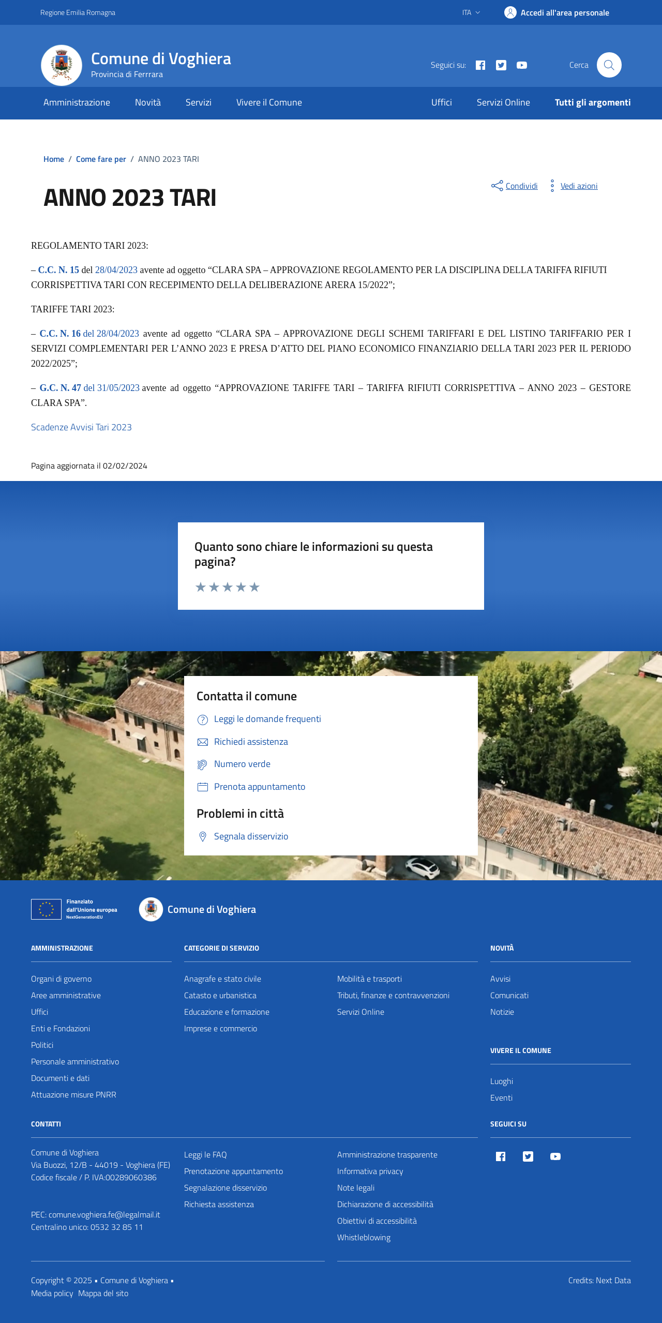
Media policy (52, 1293)
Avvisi (500, 978)
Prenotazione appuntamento (233, 1171)
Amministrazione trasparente (387, 1154)
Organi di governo (61, 978)
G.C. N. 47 (61, 388)
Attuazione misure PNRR (73, 1094)
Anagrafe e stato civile (222, 978)
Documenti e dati (60, 1078)
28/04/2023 (116, 270)
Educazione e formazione (226, 1011)
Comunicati (509, 995)
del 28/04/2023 (110, 333)
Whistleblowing (363, 1237)
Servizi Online (503, 102)
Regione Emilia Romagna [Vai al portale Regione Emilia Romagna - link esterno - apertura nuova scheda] (77, 12)
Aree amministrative (66, 995)
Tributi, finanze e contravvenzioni (393, 995)
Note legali (355, 1187)
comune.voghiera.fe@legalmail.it (104, 1214)
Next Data (613, 1280)
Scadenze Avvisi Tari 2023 (81, 427)
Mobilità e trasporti (369, 978)
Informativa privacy (370, 1171)
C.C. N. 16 (60, 333)
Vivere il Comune (269, 102)
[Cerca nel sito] (609, 64)
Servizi (199, 102)
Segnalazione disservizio (225, 1187)
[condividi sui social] (513, 185)
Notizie (502, 1011)
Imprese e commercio (220, 1028)
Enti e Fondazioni (60, 1028)
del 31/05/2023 (111, 388)
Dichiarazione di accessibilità (385, 1204)
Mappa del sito (103, 1293)
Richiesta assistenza (219, 1204)
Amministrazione (76, 102)
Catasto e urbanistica (220, 995)
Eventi (501, 1097)
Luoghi (501, 1081)
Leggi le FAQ (205, 1154)
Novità (148, 102)
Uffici (441, 102)
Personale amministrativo (75, 1061)
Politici (42, 1045)
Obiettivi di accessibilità (377, 1220)
